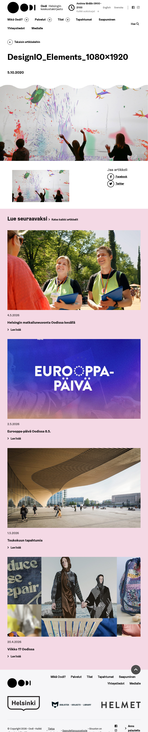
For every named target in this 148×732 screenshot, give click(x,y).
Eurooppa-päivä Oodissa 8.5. (29, 431)
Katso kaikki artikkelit (65, 219)
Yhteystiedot (16, 28)
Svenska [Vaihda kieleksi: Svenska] (118, 7)
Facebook (117, 176)
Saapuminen (107, 19)
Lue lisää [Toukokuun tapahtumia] (15, 547)
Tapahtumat (84, 19)
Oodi (21, 7)
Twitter (115, 183)
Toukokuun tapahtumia (24, 540)
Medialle (37, 28)
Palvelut (40, 19)
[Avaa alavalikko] (25, 19)
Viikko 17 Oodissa (20, 649)
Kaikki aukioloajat (87, 11)
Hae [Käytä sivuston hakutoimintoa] (135, 24)
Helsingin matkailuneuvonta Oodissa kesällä (41, 322)
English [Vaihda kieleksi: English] (107, 7)
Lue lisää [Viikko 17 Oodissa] (15, 656)
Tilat (61, 19)
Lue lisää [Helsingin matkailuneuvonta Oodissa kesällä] (15, 329)
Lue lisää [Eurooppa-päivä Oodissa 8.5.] (15, 438)
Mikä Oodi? (15, 19)
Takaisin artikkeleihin (23, 42)
